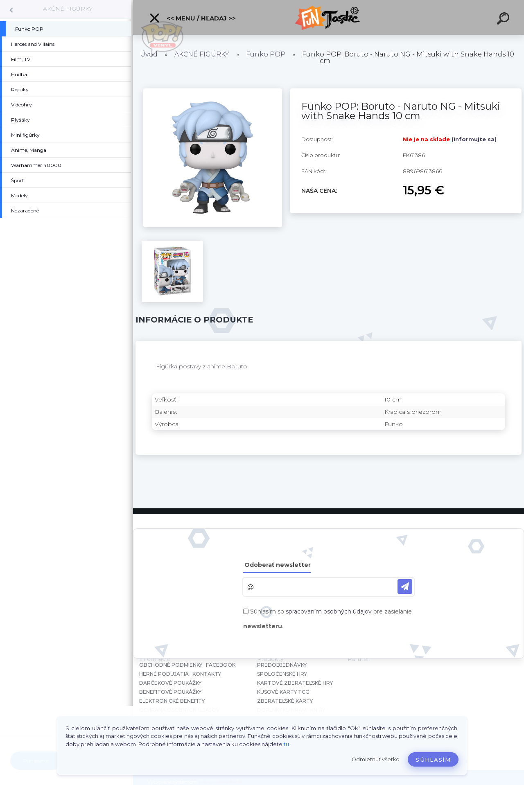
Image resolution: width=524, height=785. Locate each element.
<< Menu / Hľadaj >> (192, 18)
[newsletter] (405, 586)
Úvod (149, 54)
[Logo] (329, 17)
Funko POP (265, 54)
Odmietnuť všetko (376, 759)
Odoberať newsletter (277, 564)
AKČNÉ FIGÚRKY (68, 8)
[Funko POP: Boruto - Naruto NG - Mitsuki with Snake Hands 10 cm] (212, 91)
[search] (504, 19)
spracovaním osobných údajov (329, 611)
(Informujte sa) (474, 139)
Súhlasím (433, 759)
